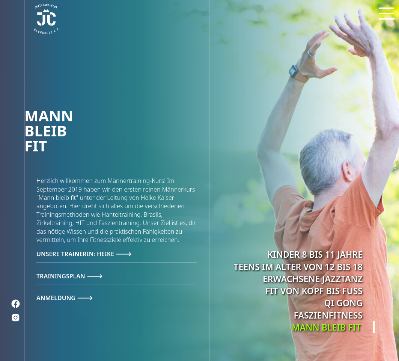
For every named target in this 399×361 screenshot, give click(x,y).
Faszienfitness (328, 315)
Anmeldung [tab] (56, 298)
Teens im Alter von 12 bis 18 (298, 266)
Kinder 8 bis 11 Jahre (315, 254)
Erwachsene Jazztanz (313, 279)
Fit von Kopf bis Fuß (314, 291)
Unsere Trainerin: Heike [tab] (76, 254)
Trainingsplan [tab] (61, 276)
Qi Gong (343, 303)
